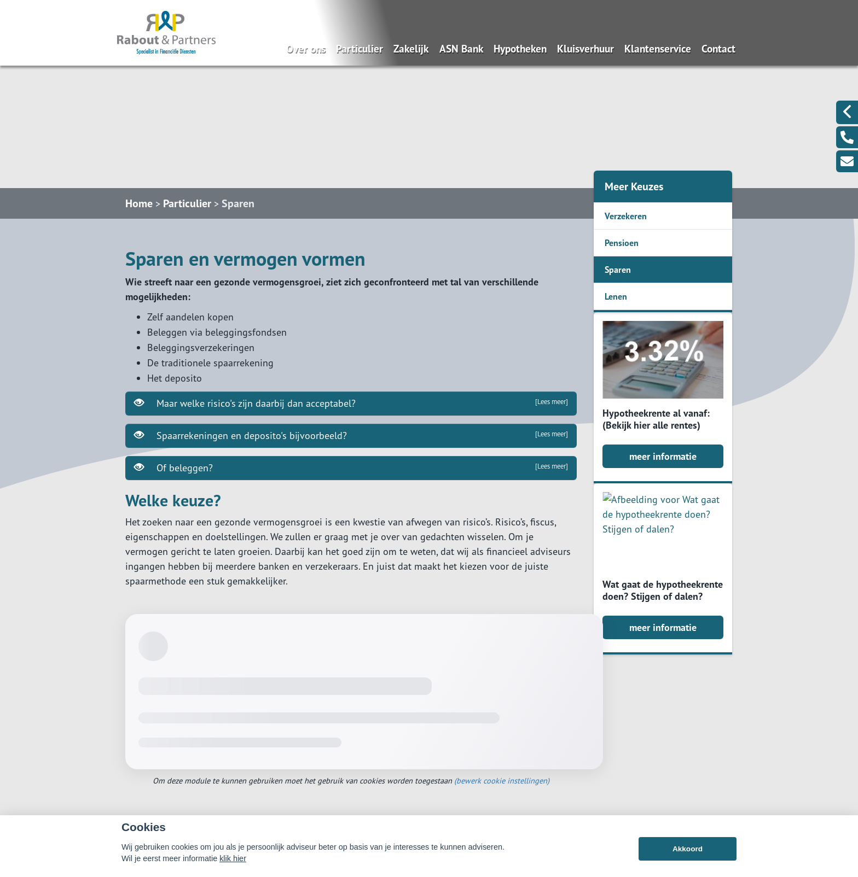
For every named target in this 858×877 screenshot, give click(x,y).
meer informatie (663, 456)
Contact (718, 48)
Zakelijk (410, 48)
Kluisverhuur (585, 48)
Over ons (306, 48)
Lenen (616, 296)
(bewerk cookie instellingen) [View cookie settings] (501, 780)
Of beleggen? (351, 467)
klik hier (232, 858)
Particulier (359, 48)
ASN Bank (461, 48)
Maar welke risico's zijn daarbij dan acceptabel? (351, 403)
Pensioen (622, 242)
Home (139, 203)
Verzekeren (626, 216)
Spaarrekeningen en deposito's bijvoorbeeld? (351, 435)
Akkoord (688, 849)
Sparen (238, 203)
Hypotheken (520, 48)
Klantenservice (657, 48)
